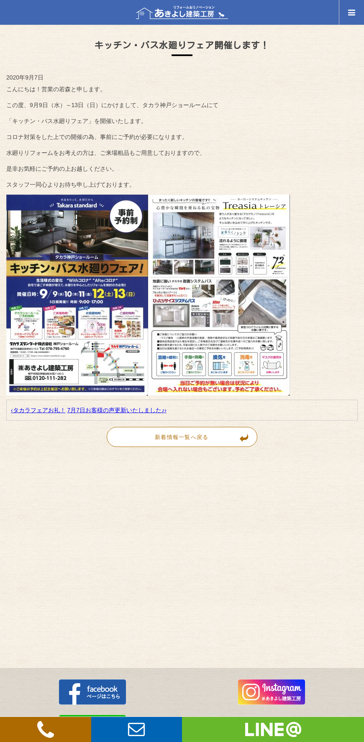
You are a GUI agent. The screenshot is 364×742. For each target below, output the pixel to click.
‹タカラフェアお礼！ (38, 410)
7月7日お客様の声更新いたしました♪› (117, 410)
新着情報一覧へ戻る (206, 437)
